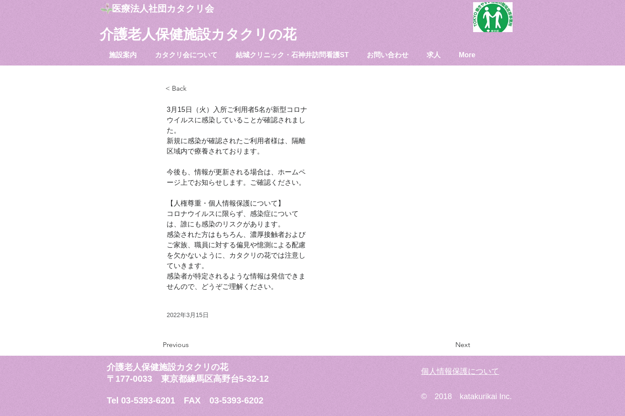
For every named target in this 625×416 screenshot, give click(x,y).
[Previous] (191, 345)
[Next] (448, 345)
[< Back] (194, 88)
